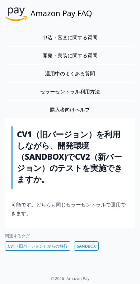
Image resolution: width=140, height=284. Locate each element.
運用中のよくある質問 (70, 73)
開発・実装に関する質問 (70, 55)
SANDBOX (86, 246)
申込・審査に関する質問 (70, 37)
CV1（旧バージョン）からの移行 (38, 246)
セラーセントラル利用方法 (70, 91)
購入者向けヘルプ (70, 109)
